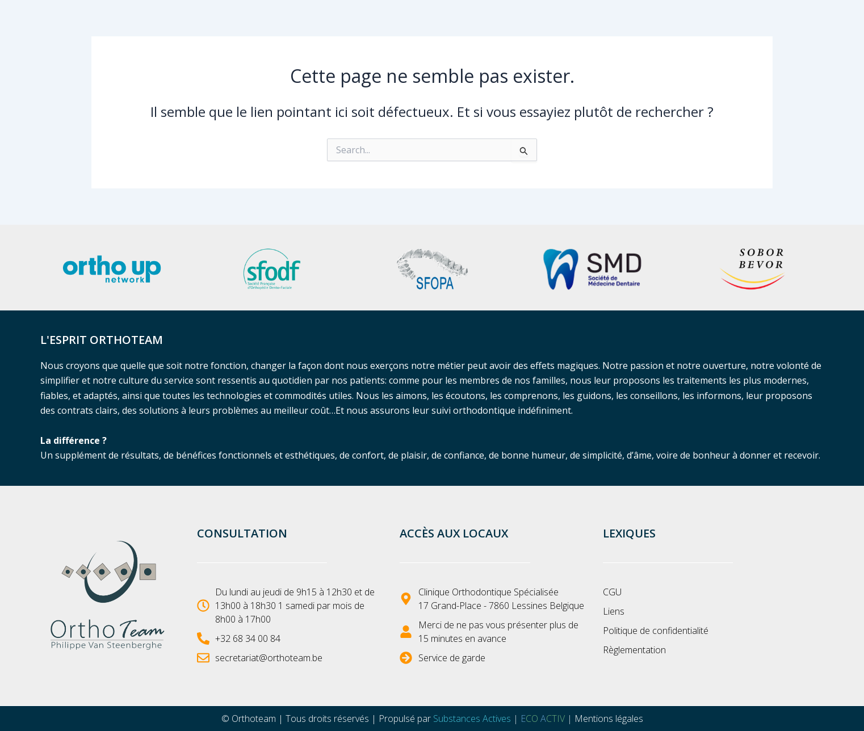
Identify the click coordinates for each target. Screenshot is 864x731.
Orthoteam (254, 718)
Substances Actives (472, 718)
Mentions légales (608, 718)
